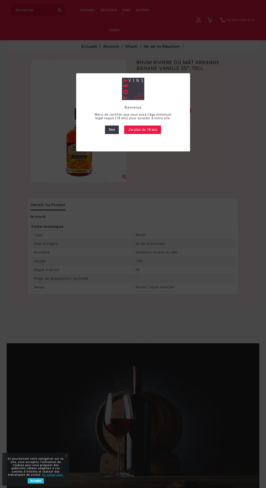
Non (112, 130)
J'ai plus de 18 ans (142, 130)
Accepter (35, 480)
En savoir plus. (53, 474)
